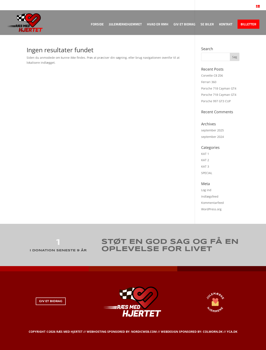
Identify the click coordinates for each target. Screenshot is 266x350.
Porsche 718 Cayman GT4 (218, 88)
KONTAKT (225, 25)
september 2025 (212, 130)
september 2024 (212, 137)
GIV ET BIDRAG (184, 25)
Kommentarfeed (212, 203)
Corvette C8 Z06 (212, 75)
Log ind (206, 190)
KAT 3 (205, 166)
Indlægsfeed (209, 196)
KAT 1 (205, 154)
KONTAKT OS (20, 4)
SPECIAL (206, 173)
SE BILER (207, 25)
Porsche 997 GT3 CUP (216, 101)
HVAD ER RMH (157, 25)
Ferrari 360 (208, 82)
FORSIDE (97, 25)
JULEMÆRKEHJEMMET (125, 25)
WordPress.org (211, 209)
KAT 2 (205, 160)
